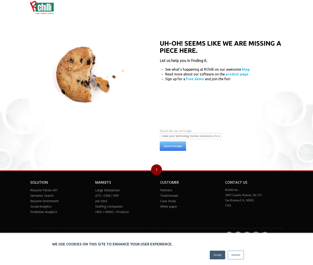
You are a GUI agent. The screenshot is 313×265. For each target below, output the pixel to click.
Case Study (168, 201)
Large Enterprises (107, 190)
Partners (166, 190)
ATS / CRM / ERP (107, 195)
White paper (168, 206)
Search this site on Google (176, 131)
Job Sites (101, 201)
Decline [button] (235, 255)
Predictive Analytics (43, 212)
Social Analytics (41, 206)
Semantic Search (42, 195)
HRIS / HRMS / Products (112, 212)
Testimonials (169, 195)
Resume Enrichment (44, 201)
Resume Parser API (43, 190)
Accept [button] (217, 255)
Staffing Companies (109, 206)
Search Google (173, 146)
